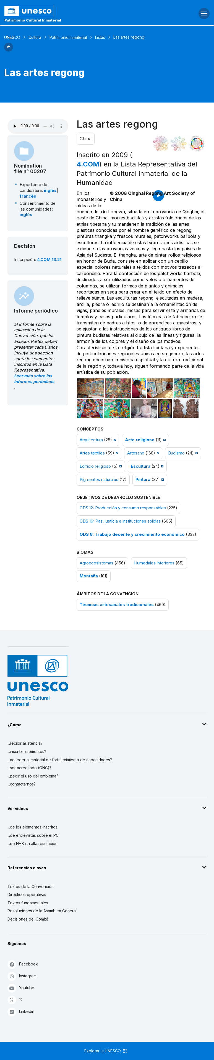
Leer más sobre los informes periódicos (34, 378)
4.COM (88, 164)
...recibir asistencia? (25, 743)
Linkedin (20, 1011)
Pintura (142, 479)
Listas (100, 37)
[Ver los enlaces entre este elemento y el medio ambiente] (179, 143)
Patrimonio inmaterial (68, 37)
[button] (8, 50)
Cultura (34, 37)
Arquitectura (91, 439)
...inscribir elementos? (26, 751)
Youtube (20, 988)
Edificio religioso (95, 466)
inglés (50, 190)
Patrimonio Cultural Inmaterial (32, 20)
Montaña (89, 576)
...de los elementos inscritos (32, 827)
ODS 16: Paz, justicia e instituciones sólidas (120, 521)
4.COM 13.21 (49, 259)
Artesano (135, 453)
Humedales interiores (154, 563)
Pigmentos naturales (99, 479)
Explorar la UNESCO (105, 1051)
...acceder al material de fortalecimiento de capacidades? (59, 759)
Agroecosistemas (96, 563)
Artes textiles (92, 453)
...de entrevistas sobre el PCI (33, 835)
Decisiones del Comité (27, 919)
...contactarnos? (21, 784)
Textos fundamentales (27, 902)
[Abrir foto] (90, 388)
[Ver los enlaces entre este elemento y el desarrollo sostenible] (197, 143)
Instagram (21, 976)
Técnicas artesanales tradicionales (117, 604)
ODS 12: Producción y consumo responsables (123, 507)
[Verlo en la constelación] (161, 143)
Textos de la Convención (30, 886)
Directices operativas (26, 894)
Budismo (176, 453)
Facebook (22, 964)
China (86, 138)
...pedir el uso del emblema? (32, 776)
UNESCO (12, 37)
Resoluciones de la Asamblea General (42, 910)
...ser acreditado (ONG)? (29, 767)
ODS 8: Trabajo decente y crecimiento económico (132, 534)
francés (28, 196)
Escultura (140, 466)
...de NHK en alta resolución (32, 843)
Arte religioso (140, 439)
